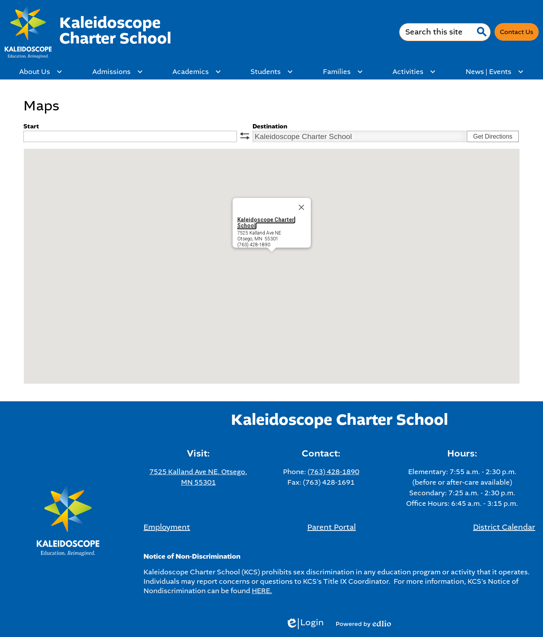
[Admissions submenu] (117, 71)
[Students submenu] (271, 71)
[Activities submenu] (414, 71)
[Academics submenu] (196, 71)
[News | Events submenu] (494, 71)
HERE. (262, 590)
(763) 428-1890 (333, 471)
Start (31, 126)
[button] (272, 259)
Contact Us (516, 32)
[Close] (301, 207)
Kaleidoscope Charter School (265, 223)
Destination (270, 126)
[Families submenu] (343, 71)
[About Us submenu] (41, 71)
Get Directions (492, 136)
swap (244, 136)
